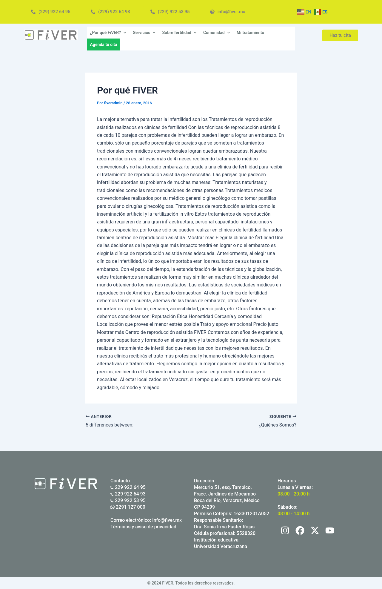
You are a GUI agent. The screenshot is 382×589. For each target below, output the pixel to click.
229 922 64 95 (128, 487)
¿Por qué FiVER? (108, 33)
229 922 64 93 (128, 493)
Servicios (144, 33)
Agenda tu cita (103, 44)
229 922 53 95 (128, 500)
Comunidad (217, 33)
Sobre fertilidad (179, 33)
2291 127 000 (127, 507)
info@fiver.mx (167, 520)
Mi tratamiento (250, 32)
